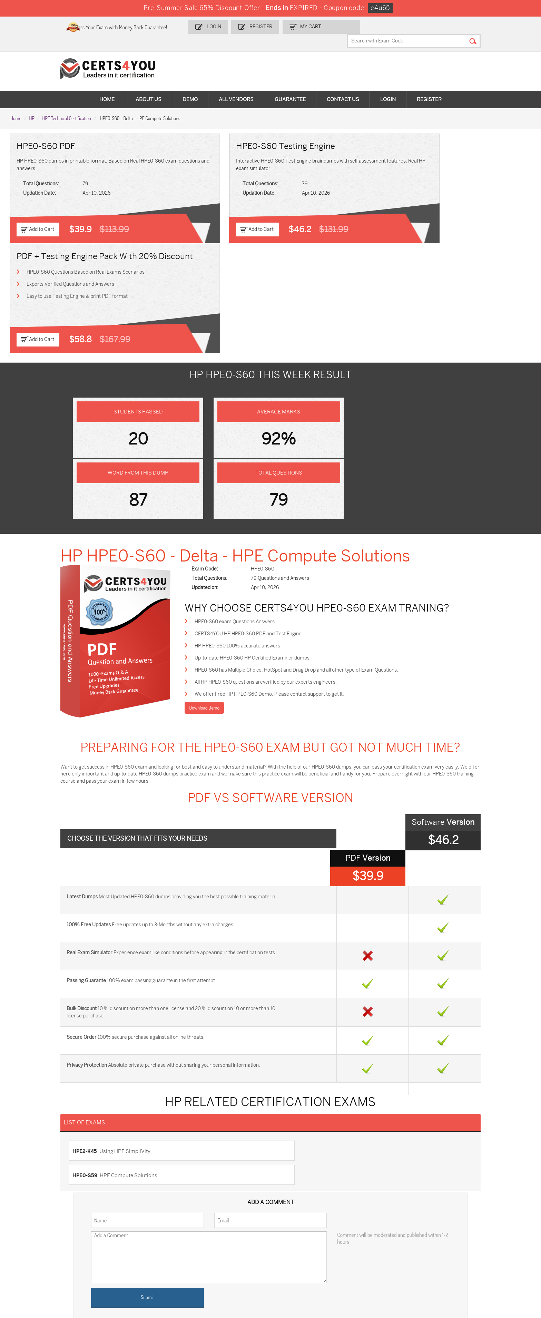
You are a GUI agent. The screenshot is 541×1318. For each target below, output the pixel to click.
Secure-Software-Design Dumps (311, 1274)
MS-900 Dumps (36, 1245)
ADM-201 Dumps (37, 1234)
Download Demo (225, 537)
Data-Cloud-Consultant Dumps (395, 1257)
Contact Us (343, 86)
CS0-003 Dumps (465, 1245)
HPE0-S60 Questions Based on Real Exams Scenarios (433, 160)
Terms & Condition (34, 1163)
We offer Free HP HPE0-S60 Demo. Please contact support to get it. (291, 523)
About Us (148, 86)
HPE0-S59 (288, 945)
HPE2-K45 (93, 945)
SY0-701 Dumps (122, 1257)
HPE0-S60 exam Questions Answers (256, 448)
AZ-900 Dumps (464, 1234)
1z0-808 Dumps (208, 1234)
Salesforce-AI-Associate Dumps (225, 1257)
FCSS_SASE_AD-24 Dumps (49, 1274)
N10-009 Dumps (37, 1257)
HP (31, 104)
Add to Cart (42, 215)
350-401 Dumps (293, 1245)
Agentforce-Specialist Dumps (222, 1274)
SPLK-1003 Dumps (211, 1245)
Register (281, 26)
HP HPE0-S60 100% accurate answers (259, 473)
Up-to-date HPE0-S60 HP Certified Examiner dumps (273, 485)
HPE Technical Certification (66, 104)
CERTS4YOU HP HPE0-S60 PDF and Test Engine (269, 460)
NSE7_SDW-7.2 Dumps (301, 1257)
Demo (190, 86)
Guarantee (290, 86)
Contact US (26, 1140)
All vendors (236, 86)
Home (107, 86)
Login (235, 26)
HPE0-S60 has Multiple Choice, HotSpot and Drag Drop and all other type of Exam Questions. (318, 498)
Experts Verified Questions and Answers (418, 172)
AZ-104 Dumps (377, 1245)
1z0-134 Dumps (292, 1234)
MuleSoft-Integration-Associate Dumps (481, 1260)
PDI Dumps (373, 1234)
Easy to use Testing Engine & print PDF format (424, 184)
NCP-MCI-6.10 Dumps (129, 1274)
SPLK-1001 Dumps (125, 1245)
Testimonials (28, 1152)
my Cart (330, 26)
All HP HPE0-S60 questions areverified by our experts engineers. (287, 510)
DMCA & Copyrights (36, 1175)
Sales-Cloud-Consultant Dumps (139, 1234)
